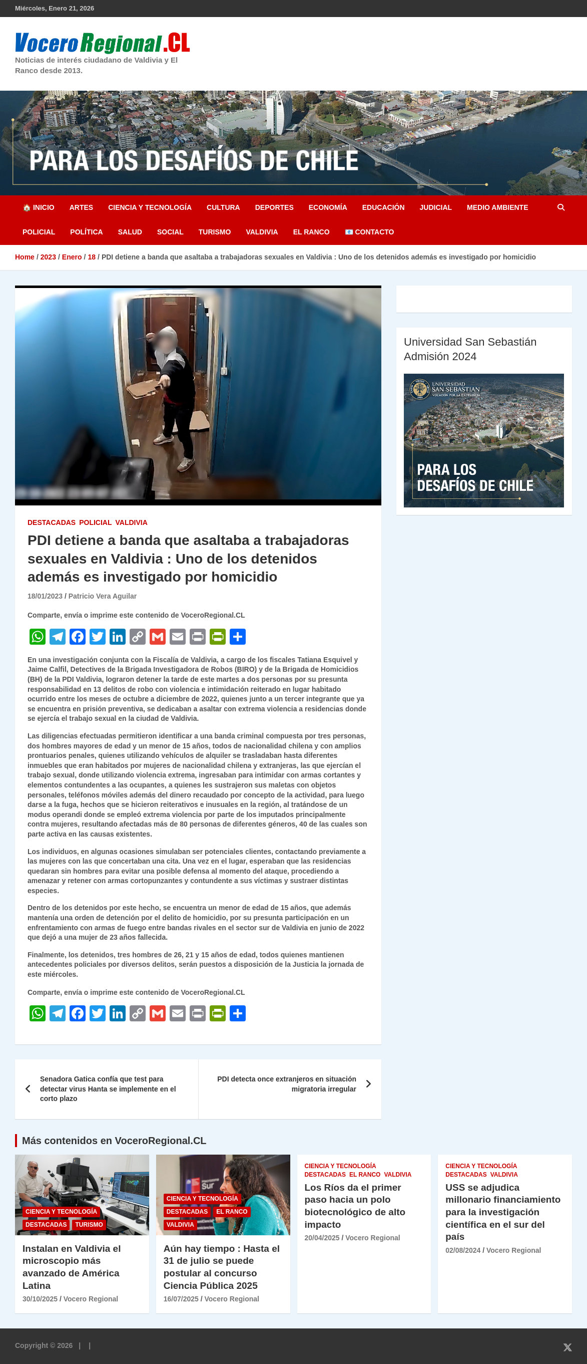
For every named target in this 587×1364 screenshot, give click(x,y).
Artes (81, 207)
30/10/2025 (40, 1299)
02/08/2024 (462, 1250)
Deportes (274, 207)
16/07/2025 (181, 1299)
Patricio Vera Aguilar (103, 596)
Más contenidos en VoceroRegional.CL (114, 1140)
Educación (383, 207)
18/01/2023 (45, 596)
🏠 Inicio (39, 207)
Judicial (436, 207)
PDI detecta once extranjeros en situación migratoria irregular (286, 1084)
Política (86, 232)
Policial (39, 232)
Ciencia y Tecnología (150, 207)
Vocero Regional (91, 1299)
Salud (130, 232)
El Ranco (311, 232)
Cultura (223, 207)
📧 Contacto (369, 232)
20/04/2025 (322, 1238)
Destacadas (52, 522)
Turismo (215, 232)
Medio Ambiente (497, 207)
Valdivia (262, 232)
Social (170, 232)
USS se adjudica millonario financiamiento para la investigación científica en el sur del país (502, 1212)
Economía (328, 207)
